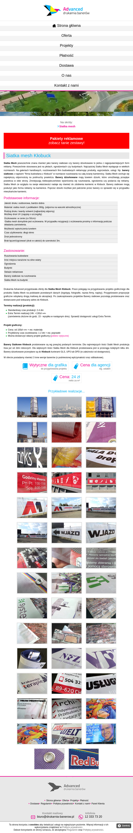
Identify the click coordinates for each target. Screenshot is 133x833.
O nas (66, 75)
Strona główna (66, 25)
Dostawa (66, 65)
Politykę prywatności (93, 830)
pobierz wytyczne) (60, 336)
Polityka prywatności (63, 803)
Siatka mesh (67, 126)
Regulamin (46, 803)
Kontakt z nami (66, 85)
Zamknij (124, 825)
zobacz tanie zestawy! (66, 141)
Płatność (67, 55)
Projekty (66, 45)
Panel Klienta (98, 803)
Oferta (66, 35)
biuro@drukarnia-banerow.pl (55, 816)
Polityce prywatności (72, 827)
